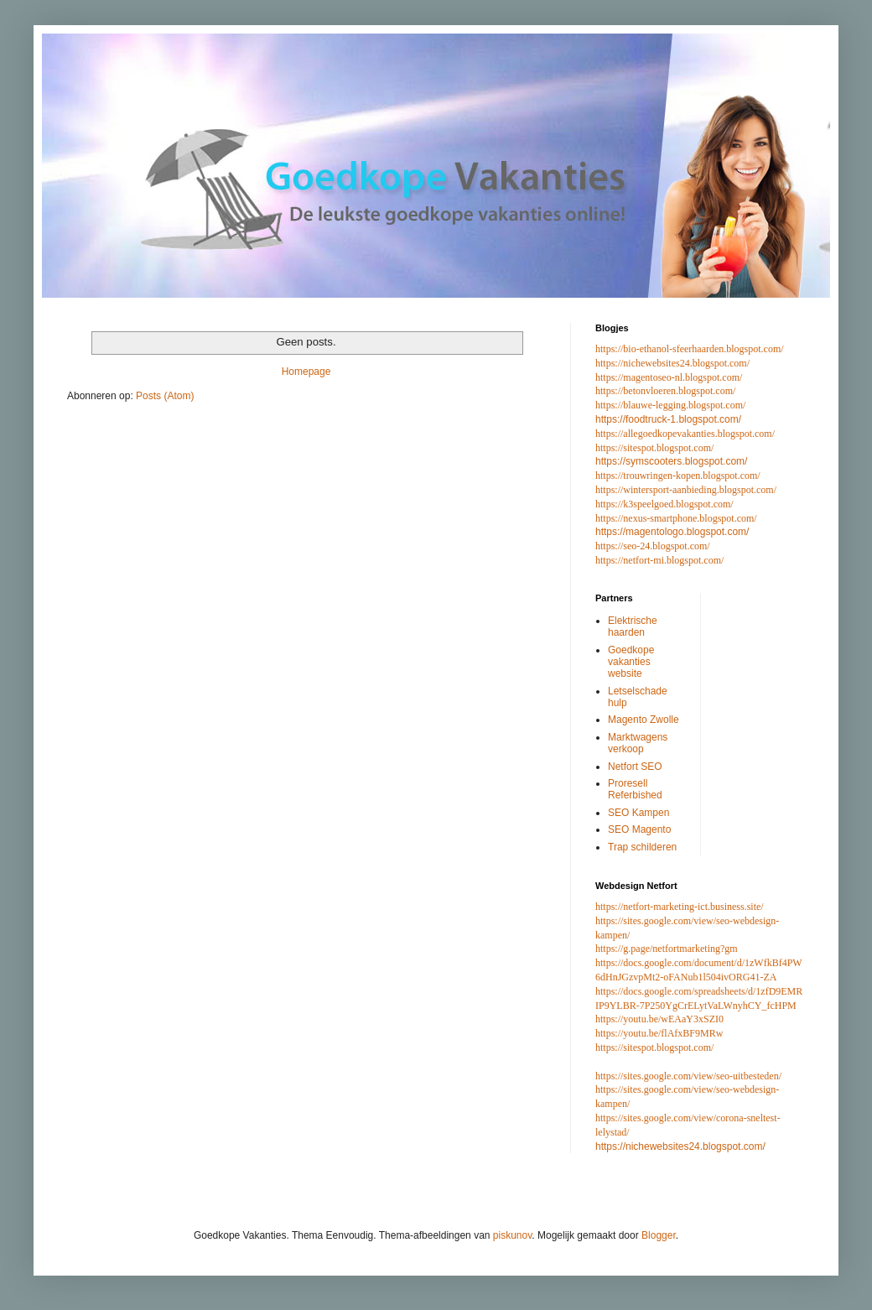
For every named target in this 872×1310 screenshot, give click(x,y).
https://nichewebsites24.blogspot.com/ (672, 363)
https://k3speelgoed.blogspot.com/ (664, 504)
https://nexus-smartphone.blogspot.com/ (676, 518)
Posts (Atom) (165, 396)
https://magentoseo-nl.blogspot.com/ (668, 377)
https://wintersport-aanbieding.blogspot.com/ (685, 490)
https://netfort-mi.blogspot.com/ (659, 560)
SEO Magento (639, 829)
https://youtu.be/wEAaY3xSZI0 (659, 1019)
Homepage (306, 371)
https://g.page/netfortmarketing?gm (666, 948)
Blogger (658, 1235)
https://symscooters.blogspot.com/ (671, 461)
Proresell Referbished (635, 789)
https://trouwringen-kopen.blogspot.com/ (677, 475)
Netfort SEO (635, 766)
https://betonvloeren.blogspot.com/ (665, 391)
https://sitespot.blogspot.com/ (654, 448)
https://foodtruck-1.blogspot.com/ (668, 419)
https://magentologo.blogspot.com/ (672, 532)
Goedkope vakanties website (631, 662)
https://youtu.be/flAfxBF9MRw (659, 1033)
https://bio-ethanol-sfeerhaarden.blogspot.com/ (689, 349)
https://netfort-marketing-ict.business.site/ (679, 906)
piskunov (512, 1235)
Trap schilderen (642, 847)
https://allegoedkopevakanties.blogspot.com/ (685, 433)
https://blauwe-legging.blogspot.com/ (670, 405)
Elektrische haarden (632, 626)
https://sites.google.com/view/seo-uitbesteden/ (688, 1076)
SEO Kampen (638, 813)
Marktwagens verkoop (637, 743)
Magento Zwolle (643, 719)
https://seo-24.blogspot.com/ (652, 546)
